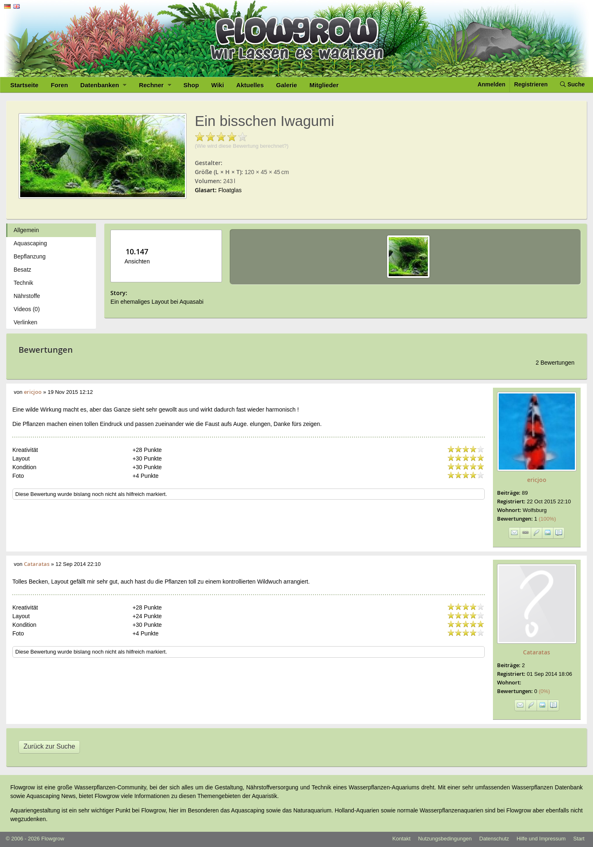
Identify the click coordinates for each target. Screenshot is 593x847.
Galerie (286, 84)
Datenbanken (103, 84)
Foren (59, 84)
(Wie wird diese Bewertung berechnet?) (242, 146)
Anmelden (492, 84)
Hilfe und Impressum (540, 838)
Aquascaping (30, 243)
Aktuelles (250, 84)
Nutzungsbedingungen (445, 838)
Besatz (22, 269)
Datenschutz (494, 838)
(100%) (545, 519)
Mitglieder (324, 84)
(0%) (542, 691)
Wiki (217, 84)
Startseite (24, 84)
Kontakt (401, 838)
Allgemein (26, 230)
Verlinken (25, 322)
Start (578, 838)
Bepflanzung (30, 256)
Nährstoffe (27, 296)
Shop (191, 84)
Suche (572, 84)
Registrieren (531, 84)
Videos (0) (27, 309)
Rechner (155, 84)
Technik (23, 282)
